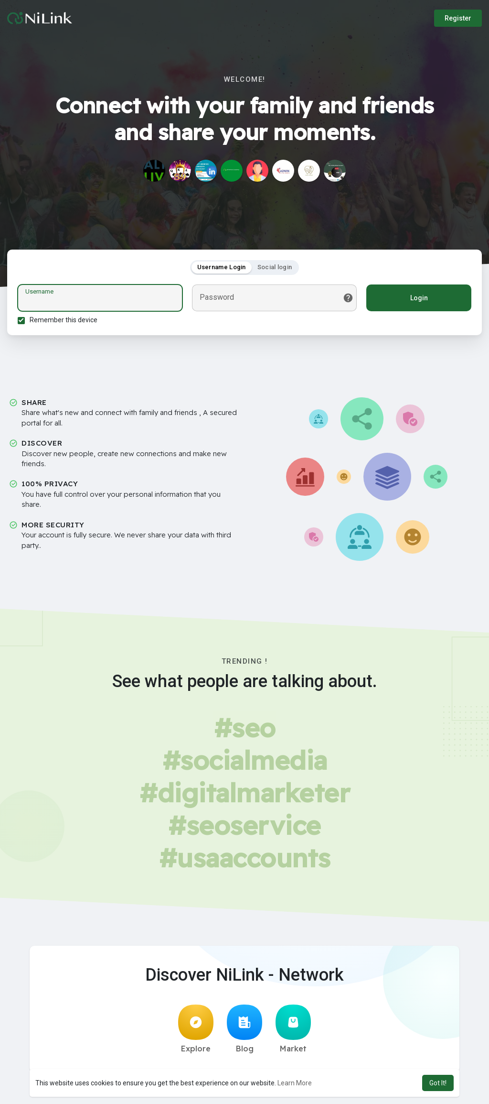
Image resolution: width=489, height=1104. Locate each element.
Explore (195, 1031)
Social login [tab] (274, 268)
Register (458, 18)
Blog (244, 1031)
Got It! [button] (437, 1083)
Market (293, 1031)
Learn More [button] (294, 1083)
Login (417, 299)
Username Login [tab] (221, 268)
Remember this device (65, 321)
